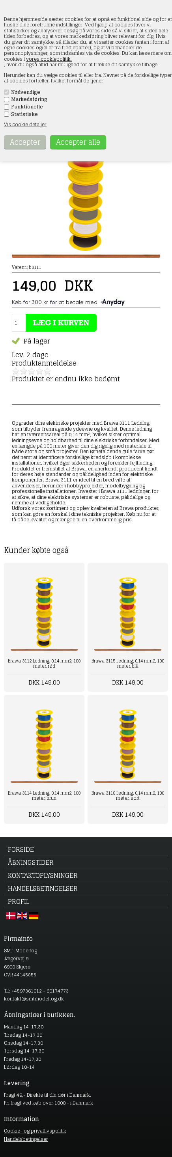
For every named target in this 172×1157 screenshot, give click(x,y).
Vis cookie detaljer (25, 124)
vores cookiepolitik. (49, 59)
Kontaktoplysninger (43, 875)
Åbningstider (31, 862)
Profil (18, 901)
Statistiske (24, 114)
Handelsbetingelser (43, 888)
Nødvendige (25, 92)
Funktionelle (27, 107)
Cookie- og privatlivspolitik (35, 1131)
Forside (21, 849)
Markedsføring (29, 99)
